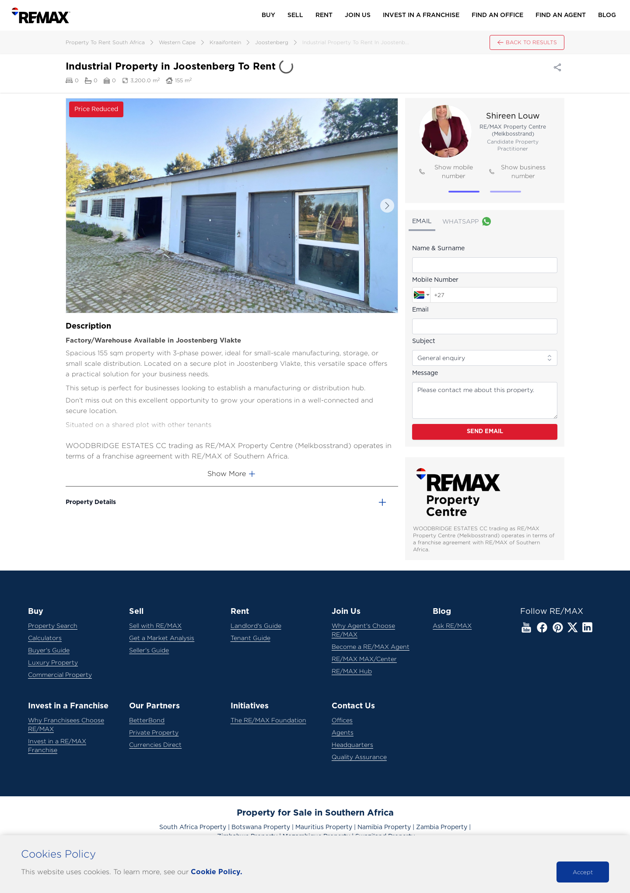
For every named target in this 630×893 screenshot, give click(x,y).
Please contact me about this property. (484, 400)
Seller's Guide (149, 650)
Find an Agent (561, 15)
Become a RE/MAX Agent (371, 646)
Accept (583, 872)
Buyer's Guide (49, 650)
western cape (177, 42)
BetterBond (146, 720)
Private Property (153, 732)
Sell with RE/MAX (155, 625)
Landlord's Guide (256, 625)
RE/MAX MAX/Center (364, 658)
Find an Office (497, 15)
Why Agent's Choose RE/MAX (363, 629)
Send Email (485, 431)
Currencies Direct (155, 744)
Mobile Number (435, 280)
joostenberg (271, 42)
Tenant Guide (250, 637)
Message (425, 373)
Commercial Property (60, 674)
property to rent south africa (105, 42)
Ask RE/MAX (452, 625)
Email (420, 310)
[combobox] (421, 295)
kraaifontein (225, 42)
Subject (423, 341)
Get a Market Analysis (161, 637)
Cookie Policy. (216, 871)
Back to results (527, 42)
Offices (342, 720)
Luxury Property (53, 662)
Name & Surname (438, 248)
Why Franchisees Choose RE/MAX (66, 724)
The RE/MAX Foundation (268, 720)
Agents (343, 732)
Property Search (52, 625)
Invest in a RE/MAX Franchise (57, 745)
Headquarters (352, 744)
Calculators (45, 637)
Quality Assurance (359, 756)
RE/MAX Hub (352, 671)
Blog (607, 15)
